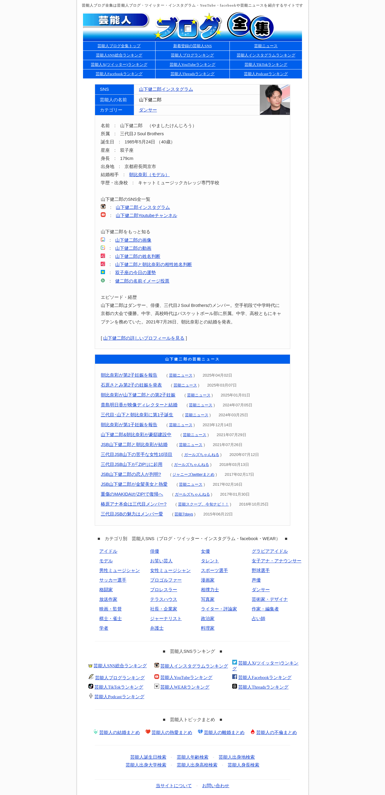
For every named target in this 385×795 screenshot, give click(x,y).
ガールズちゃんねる (201, 454)
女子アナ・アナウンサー (276, 560)
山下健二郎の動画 (133, 248)
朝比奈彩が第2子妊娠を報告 (129, 375)
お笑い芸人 (161, 560)
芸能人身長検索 (243, 765)
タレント (210, 560)
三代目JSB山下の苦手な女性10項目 (136, 454)
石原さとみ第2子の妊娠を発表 (131, 385)
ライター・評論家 (219, 609)
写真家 (207, 599)
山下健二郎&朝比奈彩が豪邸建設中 (136, 434)
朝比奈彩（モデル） (149, 174)
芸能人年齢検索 (192, 757)
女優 (205, 551)
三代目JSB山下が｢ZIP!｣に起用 (131, 464)
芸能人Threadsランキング (193, 74)
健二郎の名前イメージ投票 (142, 281)
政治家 (207, 618)
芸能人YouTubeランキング (193, 64)
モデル (106, 560)
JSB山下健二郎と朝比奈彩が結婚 (134, 444)
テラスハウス (163, 599)
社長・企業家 (163, 609)
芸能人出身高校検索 (197, 765)
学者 (103, 628)
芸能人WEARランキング (184, 687)
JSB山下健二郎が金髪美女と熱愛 (134, 484)
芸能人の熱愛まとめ (172, 732)
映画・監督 (110, 609)
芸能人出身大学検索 (146, 765)
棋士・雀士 (110, 618)
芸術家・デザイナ (270, 599)
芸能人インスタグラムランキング (266, 55)
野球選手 (261, 570)
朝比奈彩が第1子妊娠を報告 (129, 424)
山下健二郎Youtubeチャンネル (146, 215)
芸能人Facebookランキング (119, 74)
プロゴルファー (166, 580)
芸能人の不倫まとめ (276, 732)
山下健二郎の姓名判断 (137, 256)
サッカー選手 (112, 580)
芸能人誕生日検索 (148, 757)
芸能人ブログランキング (192, 55)
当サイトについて (174, 785)
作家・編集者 (265, 609)
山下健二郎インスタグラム (166, 89)
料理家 (207, 628)
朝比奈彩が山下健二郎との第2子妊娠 (138, 395)
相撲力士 (210, 589)
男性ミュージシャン (119, 570)
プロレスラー (163, 589)
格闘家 (106, 589)
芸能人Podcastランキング (266, 74)
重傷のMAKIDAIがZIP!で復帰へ (132, 494)
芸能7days (183, 514)
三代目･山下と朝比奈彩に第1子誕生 (137, 414)
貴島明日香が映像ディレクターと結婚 (139, 404)
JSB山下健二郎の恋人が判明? (131, 474)
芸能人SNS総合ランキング (119, 55)
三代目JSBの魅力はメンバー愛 (132, 514)
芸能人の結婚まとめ (119, 732)
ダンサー (148, 110)
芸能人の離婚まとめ (224, 732)
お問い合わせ (215, 785)
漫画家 (207, 580)
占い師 (258, 618)
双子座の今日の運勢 (135, 272)
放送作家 (108, 599)
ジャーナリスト (166, 618)
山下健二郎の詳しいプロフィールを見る (143, 338)
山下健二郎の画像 (133, 240)
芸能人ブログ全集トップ (118, 46)
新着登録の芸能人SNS (192, 46)
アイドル (108, 551)
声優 (256, 580)
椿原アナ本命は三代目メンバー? (133, 504)
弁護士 (157, 628)
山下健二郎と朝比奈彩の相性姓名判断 (153, 264)
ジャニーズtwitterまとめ (193, 474)
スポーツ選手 (214, 570)
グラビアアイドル (270, 551)
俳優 (154, 551)
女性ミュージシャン (170, 570)
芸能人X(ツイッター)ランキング (119, 64)
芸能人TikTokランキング (266, 64)
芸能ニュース (266, 46)
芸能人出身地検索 (237, 757)
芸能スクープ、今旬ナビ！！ (203, 504)
